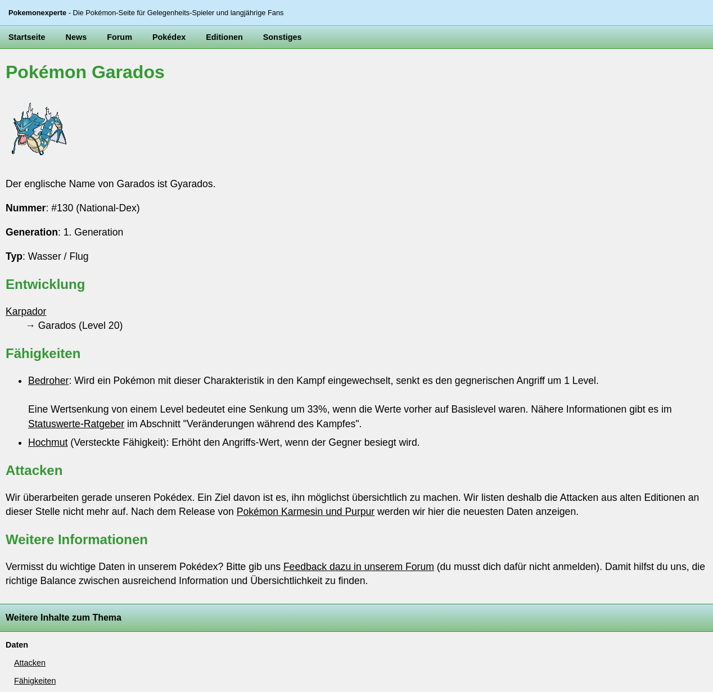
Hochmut (47, 442)
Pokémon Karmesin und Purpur (305, 511)
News (76, 37)
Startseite (27, 37)
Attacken (30, 662)
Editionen (224, 37)
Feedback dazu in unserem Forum (358, 566)
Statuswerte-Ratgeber (76, 423)
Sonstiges (282, 37)
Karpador (26, 311)
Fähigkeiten (35, 680)
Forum (119, 37)
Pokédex (169, 37)
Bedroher (48, 380)
